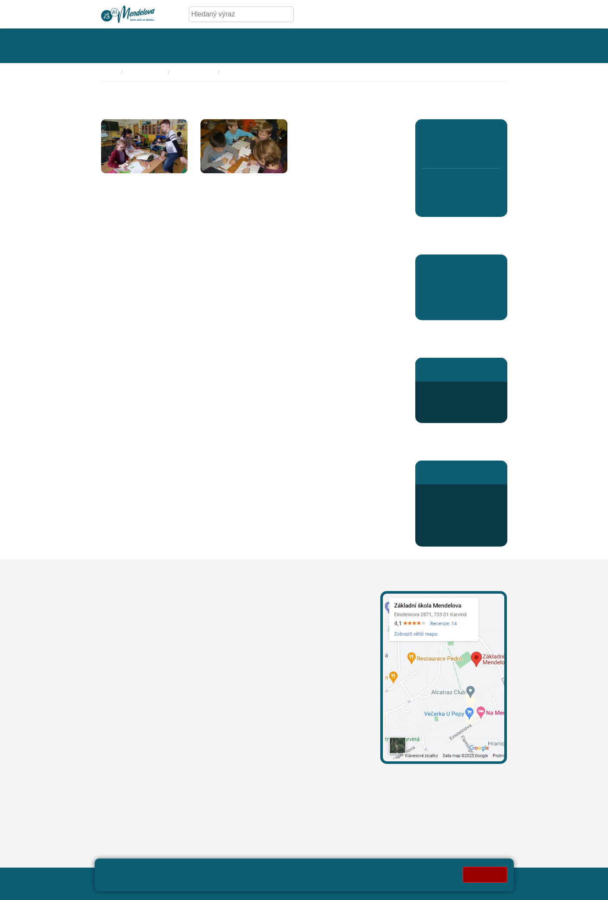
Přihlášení (447, 536)
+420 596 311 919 (268, 662)
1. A (430, 133)
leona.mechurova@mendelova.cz (292, 622)
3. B (461, 152)
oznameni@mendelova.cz (141, 766)
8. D (461, 202)
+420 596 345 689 (460, 494)
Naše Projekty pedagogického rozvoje (275, 72)
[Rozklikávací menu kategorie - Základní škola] (128, 46)
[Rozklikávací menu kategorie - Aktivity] (311, 46)
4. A (477, 133)
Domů (109, 72)
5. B (492, 152)
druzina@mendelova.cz (458, 412)
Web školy (491, 878)
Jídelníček (447, 525)
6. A (430, 184)
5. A (492, 133)
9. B (477, 202)
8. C (461, 184)
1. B (429, 152)
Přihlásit (307, 878)
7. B (445, 202)
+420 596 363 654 (460, 391)
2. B (445, 152)
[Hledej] (285, 14)
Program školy (194, 72)
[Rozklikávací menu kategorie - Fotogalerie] (258, 46)
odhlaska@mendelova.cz (461, 515)
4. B (477, 152)
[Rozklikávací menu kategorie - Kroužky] (359, 46)
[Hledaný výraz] (234, 14)
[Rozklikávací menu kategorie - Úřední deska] (196, 46)
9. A (477, 184)
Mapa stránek (268, 878)
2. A (445, 133)
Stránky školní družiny (456, 369)
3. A (461, 133)
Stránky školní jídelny (454, 472)
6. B (429, 202)
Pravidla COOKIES (187, 888)
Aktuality (436, 308)
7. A (445, 184)
